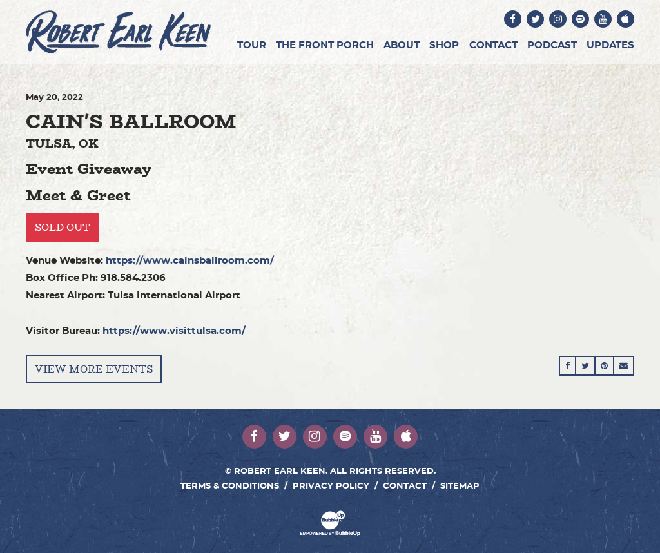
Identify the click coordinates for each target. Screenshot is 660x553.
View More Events (94, 369)
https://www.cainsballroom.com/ (190, 261)
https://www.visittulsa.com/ (174, 331)
